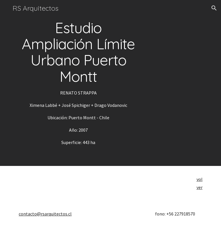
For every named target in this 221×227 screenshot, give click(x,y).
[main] (78, 83)
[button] (214, 8)
